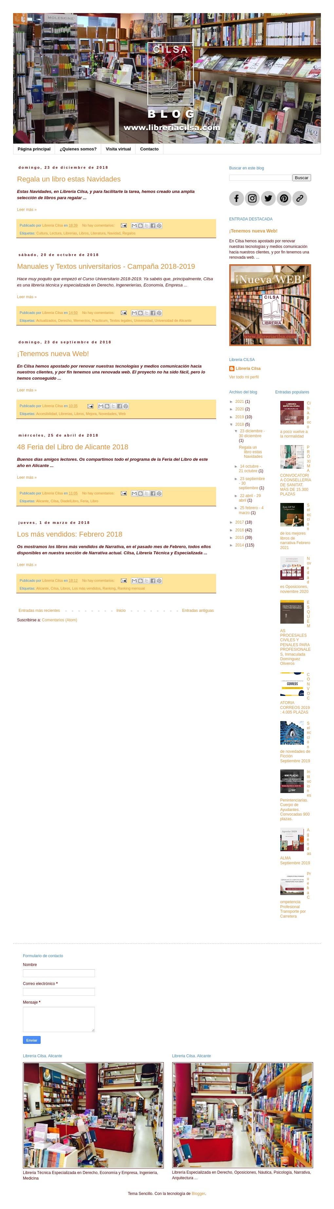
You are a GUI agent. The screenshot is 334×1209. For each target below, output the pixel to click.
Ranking (109, 588)
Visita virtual (118, 149)
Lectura (56, 233)
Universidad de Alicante (173, 320)
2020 (240, 409)
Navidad (114, 233)
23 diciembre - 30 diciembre (252, 433)
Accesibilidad (46, 414)
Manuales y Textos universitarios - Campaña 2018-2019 (106, 266)
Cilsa (55, 501)
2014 (240, 545)
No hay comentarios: (99, 225)
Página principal (34, 149)
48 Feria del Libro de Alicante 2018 (72, 447)
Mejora (91, 414)
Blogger (198, 1193)
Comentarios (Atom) (59, 620)
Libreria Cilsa (248, 368)
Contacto (149, 149)
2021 (240, 401)
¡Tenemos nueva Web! (53, 354)
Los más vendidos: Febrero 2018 (69, 534)
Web (122, 414)
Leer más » (27, 209)
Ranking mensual (131, 588)
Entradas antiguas (198, 610)
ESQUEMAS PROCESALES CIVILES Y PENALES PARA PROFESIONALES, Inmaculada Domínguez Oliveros (295, 633)
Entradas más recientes (39, 610)
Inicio (121, 610)
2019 (240, 417)
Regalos (129, 233)
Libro (94, 501)
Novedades (108, 414)
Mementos (81, 320)
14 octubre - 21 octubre (250, 468)
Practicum (100, 320)
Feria (84, 501)
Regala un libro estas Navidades (69, 179)
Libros (83, 233)
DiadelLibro (70, 501)
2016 (240, 530)
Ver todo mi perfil (244, 377)
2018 (240, 424)
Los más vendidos (86, 588)
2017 (240, 522)
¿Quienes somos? (78, 149)
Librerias (70, 233)
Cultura (42, 233)
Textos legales (121, 320)
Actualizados (46, 320)
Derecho (65, 320)
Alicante (42, 501)
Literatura (98, 233)
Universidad (143, 320)
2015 (240, 537)
